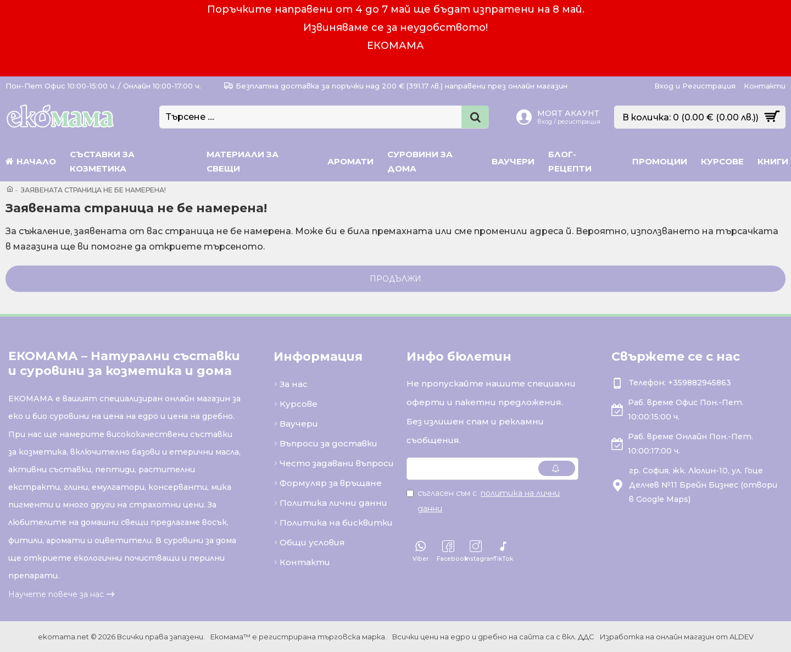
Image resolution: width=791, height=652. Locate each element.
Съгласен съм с (483, 500)
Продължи (395, 279)
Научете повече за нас (56, 594)
